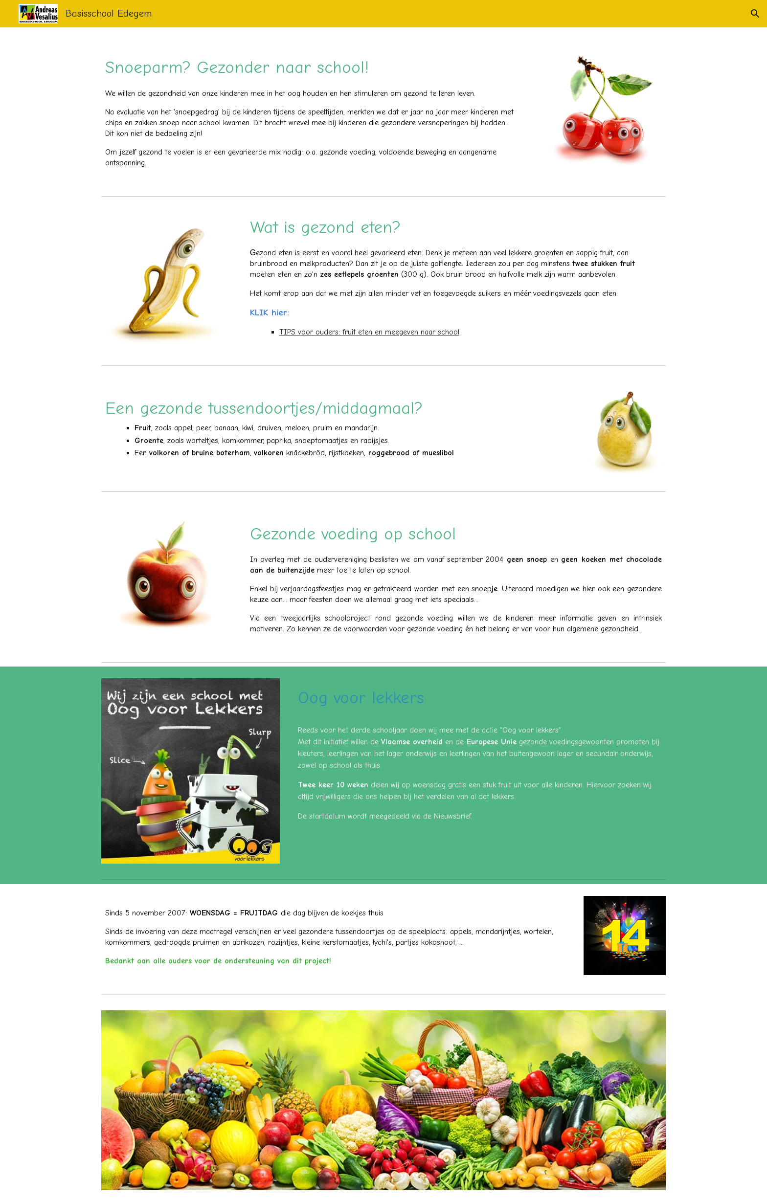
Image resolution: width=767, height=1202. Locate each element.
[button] (755, 13)
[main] (311, 109)
